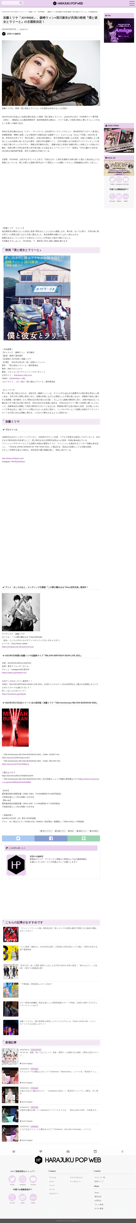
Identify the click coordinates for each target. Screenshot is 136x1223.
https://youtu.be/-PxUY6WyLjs (15, 764)
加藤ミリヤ (61, 831)
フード (52, 1185)
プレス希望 (98, 1205)
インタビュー (75, 1181)
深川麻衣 (95, 831)
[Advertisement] (26, 900)
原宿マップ (98, 1181)
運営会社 (98, 1197)
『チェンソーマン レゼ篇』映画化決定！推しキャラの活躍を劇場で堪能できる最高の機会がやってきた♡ (58, 929)
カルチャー (24, 29)
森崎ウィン (82, 831)
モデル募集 (98, 1209)
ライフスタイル (76, 1177)
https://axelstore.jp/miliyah (14, 694)
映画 (71, 831)
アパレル (34, 1069)
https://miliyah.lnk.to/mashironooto (18, 647)
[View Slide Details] (119, 42)
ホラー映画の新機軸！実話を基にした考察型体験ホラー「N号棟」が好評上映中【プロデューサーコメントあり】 (58, 1004)
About (96, 1193)
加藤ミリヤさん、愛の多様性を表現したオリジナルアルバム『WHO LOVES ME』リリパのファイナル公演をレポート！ (58, 1022)
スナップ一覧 (99, 1177)
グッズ (52, 1189)
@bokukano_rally (17, 378)
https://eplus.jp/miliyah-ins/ (14, 673)
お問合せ (98, 1201)
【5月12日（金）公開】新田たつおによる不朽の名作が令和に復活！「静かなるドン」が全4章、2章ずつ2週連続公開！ (58, 966)
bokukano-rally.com (23, 375)
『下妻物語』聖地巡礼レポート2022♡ (36, 984)
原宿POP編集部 (14, 34)
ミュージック (36, 1050)
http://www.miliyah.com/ (13, 458)
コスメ (52, 1181)
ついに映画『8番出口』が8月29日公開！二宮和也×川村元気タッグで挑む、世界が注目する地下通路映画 (58, 948)
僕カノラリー (47, 831)
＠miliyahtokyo (18, 461)
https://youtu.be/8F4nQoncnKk (16, 757)
